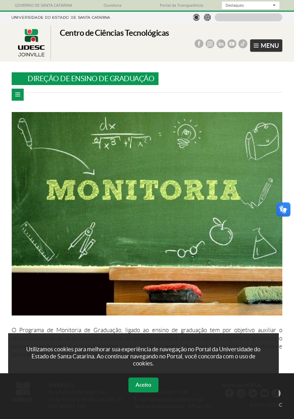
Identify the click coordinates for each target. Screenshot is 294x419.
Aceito (143, 385)
